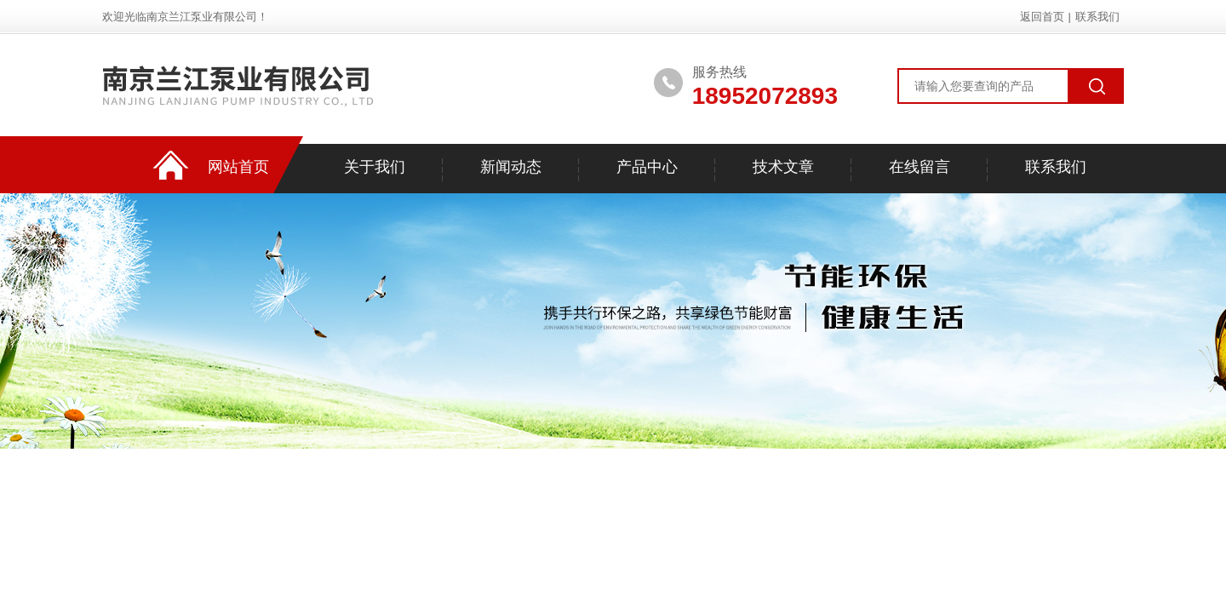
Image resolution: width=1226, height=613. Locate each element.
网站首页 (238, 166)
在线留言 (919, 166)
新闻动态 (510, 166)
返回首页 (1042, 16)
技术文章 (783, 166)
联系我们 (1097, 16)
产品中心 (647, 166)
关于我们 (374, 166)
